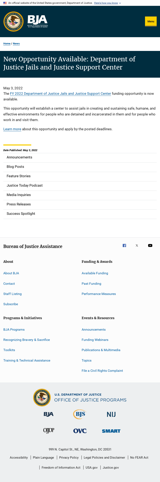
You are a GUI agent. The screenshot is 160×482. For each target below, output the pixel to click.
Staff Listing (12, 294)
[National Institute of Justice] (111, 417)
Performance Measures (99, 294)
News (16, 43)
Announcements (94, 329)
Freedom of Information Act (61, 467)
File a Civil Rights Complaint (102, 371)
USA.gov (92, 467)
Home (6, 43)
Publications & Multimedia (101, 350)
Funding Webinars (95, 340)
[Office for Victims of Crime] (80, 434)
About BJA (11, 273)
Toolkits (9, 350)
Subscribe (10, 304)
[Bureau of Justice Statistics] (80, 420)
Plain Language (43, 457)
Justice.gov (111, 467)
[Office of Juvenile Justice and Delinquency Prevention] (48, 434)
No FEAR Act (139, 457)
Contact (9, 283)
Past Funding (91, 283)
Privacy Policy (69, 457)
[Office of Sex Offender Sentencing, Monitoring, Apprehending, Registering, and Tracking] (111, 433)
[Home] (37, 21)
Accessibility (19, 457)
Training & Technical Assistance (26, 360)
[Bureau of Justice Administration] (49, 417)
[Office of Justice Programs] (13, 21)
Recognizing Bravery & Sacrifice (26, 340)
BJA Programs (14, 329)
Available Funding (95, 273)
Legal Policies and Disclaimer (104, 457)
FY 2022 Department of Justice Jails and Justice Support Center (60, 93)
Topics (86, 360)
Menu (151, 21)
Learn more (12, 129)
